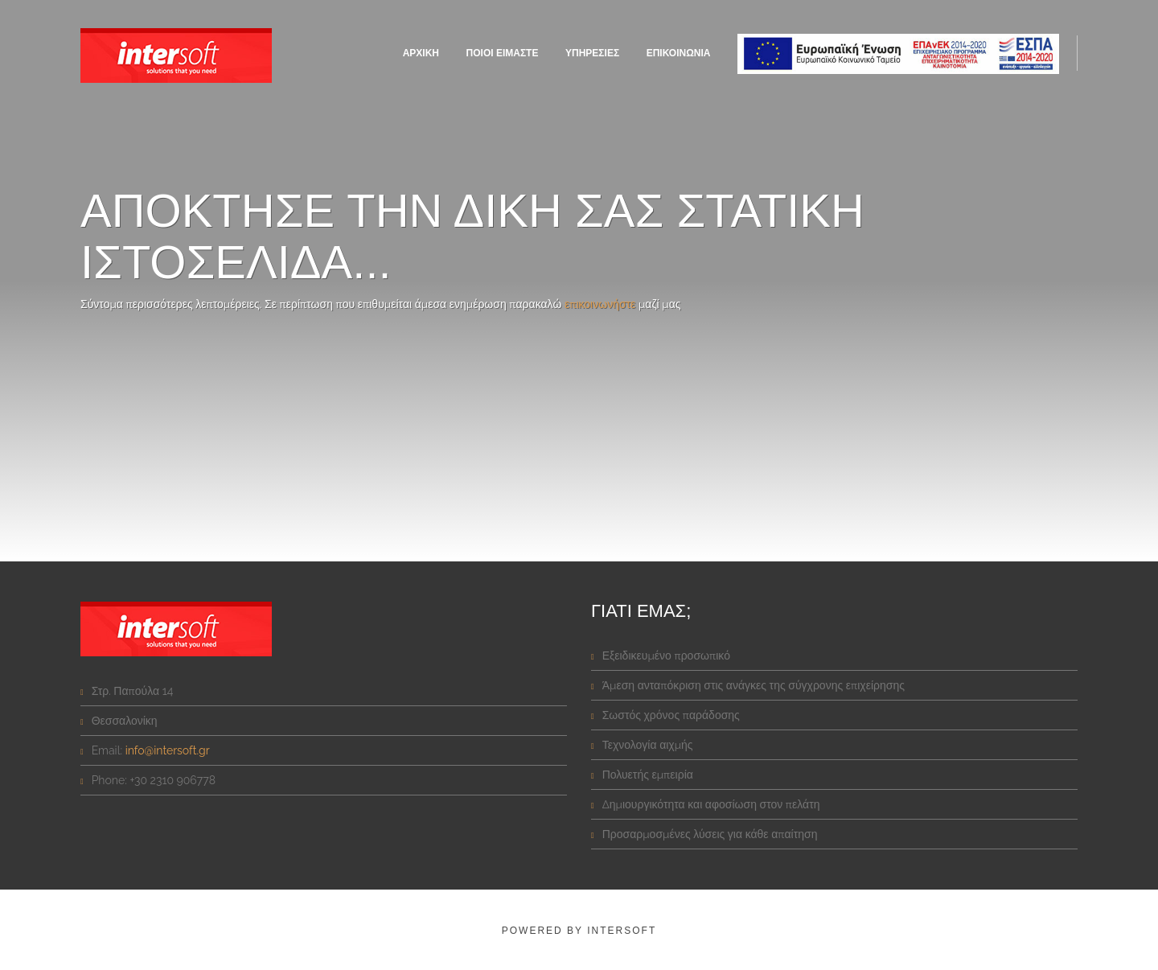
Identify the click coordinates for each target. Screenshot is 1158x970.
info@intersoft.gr (167, 750)
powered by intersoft (579, 930)
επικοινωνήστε (600, 304)
